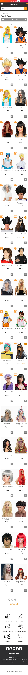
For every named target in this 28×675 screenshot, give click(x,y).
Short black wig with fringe (21, 139)
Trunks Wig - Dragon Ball (7, 391)
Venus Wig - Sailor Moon (7, 328)
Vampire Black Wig (21, 391)
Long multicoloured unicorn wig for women (21, 424)
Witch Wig (21, 107)
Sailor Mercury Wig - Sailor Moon (7, 171)
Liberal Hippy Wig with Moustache (21, 582)
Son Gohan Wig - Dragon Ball (20, 171)
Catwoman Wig (20, 360)
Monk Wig (21, 518)
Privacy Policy (23, 659)
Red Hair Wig (7, 139)
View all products (14, 603)
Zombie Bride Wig (7, 297)
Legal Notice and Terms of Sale (10, 659)
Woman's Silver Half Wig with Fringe (7, 487)
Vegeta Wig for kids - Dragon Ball (20, 202)
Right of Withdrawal (16, 662)
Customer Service (14, 653)
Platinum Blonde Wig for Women (7, 518)
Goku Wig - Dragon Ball (21, 75)
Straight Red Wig (20, 486)
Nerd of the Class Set (7, 549)
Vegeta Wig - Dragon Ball (7, 233)
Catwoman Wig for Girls (21, 233)
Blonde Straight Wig (20, 297)
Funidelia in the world (14, 657)
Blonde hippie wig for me (20, 455)
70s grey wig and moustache (7, 424)
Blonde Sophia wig (7, 581)
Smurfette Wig (7, 44)
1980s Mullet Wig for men (7, 265)
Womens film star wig (7, 455)
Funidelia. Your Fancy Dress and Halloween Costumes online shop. (13, 4)
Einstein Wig (7, 202)
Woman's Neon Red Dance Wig (21, 550)
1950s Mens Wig (20, 265)
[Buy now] (12, 53)
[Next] (18, 599)
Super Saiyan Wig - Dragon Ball (7, 76)
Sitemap (25, 662)
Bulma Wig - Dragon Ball (7, 360)
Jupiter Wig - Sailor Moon (20, 328)
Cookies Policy (5, 662)
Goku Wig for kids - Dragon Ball (21, 44)
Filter (3, 19)
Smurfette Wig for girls (7, 107)
